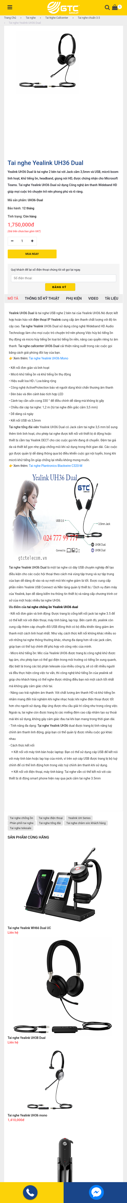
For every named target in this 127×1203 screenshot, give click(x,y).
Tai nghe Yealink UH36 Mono (48, 357)
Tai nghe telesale (20, 827)
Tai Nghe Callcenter (54, 17)
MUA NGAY (32, 253)
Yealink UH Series (79, 817)
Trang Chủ (10, 17)
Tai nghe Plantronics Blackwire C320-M (55, 465)
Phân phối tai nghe (21, 822)
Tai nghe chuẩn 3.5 (86, 17)
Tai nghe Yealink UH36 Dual (22, 22)
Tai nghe (28, 17)
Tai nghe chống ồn (21, 817)
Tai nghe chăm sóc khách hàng (86, 822)
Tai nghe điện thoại (51, 817)
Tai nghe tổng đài (50, 822)
